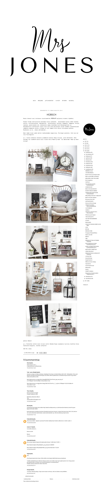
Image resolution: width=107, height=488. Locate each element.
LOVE (86, 227)
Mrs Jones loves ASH (90, 199)
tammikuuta (88, 278)
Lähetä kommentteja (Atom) (32, 481)
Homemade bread (89, 265)
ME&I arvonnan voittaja (90, 262)
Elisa (28, 405)
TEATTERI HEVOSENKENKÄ (91, 218)
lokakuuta (88, 156)
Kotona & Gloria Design (90, 203)
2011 (86, 281)
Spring (86, 269)
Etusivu (51, 479)
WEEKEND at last (89, 171)
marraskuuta (89, 154)
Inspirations (88, 263)
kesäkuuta (88, 163)
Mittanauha (87, 267)
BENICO (87, 236)
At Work (87, 220)
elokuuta (88, 160)
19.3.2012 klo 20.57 (31, 436)
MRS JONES (40, 100)
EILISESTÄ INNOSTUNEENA (91, 190)
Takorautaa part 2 (89, 216)
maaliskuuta (88, 169)
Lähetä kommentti (29, 476)
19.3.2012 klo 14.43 (31, 368)
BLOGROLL (71, 100)
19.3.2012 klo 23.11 (31, 465)
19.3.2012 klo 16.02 (31, 401)
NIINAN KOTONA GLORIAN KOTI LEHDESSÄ (92, 253)
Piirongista (30, 134)
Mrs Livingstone (88, 180)
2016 (86, 143)
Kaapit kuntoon (88, 260)
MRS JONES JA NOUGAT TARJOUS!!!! (93, 195)
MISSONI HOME (88, 231)
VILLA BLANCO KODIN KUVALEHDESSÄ (90, 184)
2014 (86, 147)
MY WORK (64, 100)
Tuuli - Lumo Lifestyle (31, 372)
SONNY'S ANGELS (89, 271)
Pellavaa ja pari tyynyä (90, 215)
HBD (86, 238)
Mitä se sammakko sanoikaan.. (92, 176)
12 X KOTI (58, 100)
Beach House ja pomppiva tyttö (92, 174)
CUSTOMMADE (88, 208)
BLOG (34, 100)
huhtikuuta (88, 167)
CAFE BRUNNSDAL (89, 172)
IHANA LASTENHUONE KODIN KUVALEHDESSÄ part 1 (92, 247)
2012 (86, 150)
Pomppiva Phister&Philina (91, 233)
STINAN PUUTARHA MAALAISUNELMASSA (90, 205)
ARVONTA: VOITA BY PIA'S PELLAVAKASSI (91, 212)
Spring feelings (88, 258)
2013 (86, 149)
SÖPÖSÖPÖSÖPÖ (89, 201)
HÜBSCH (87, 210)
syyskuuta (88, 158)
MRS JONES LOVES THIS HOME (92, 178)
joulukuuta (88, 152)
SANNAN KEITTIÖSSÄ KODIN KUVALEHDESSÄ (91, 193)
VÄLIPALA (87, 182)
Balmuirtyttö (88, 222)
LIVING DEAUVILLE (89, 251)
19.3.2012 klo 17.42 (31, 414)
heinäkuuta (88, 161)
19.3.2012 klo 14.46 (31, 386)
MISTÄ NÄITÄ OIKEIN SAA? (91, 249)
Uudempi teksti (27, 479)
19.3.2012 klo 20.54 (31, 422)
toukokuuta (88, 165)
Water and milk (88, 234)
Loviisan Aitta (88, 256)
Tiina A (28, 391)
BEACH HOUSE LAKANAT (90, 197)
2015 (86, 145)
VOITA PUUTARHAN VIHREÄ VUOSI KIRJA (93, 225)
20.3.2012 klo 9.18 (31, 473)
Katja (28, 453)
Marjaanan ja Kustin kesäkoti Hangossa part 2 (91, 273)
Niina (28, 363)
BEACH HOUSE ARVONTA (91, 189)
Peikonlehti (29, 419)
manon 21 (29, 427)
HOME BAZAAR (88, 187)
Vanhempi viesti (75, 479)
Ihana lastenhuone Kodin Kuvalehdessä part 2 (91, 244)
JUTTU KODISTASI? (49, 100)
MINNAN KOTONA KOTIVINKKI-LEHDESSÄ (92, 241)
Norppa (29, 469)
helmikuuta (88, 276)
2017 (86, 141)
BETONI (87, 229)
